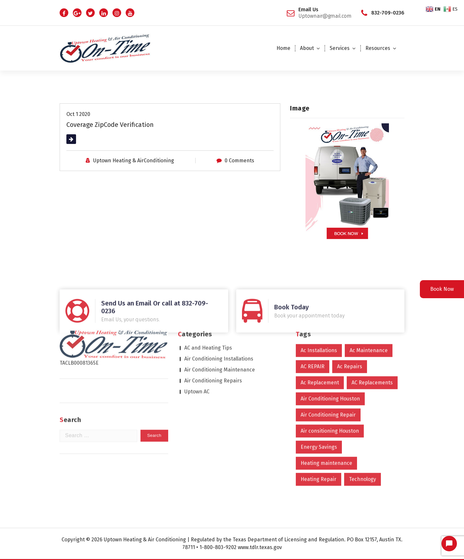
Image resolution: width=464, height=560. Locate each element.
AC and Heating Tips (208, 294)
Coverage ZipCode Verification (110, 124)
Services (340, 48)
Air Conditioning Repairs (213, 327)
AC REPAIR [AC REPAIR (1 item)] (312, 312)
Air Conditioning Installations (218, 305)
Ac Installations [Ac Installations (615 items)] (319, 296)
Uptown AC (196, 338)
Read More (79, 138)
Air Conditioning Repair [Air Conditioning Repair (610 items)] (328, 361)
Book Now (442, 289)
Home (283, 48)
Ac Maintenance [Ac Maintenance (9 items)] (369, 296)
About (307, 48)
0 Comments (239, 160)
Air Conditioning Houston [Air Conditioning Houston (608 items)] (330, 345)
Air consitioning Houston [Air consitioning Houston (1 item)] (330, 377)
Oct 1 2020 (78, 113)
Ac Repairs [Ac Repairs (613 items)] (349, 312)
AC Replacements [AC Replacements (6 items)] (372, 329)
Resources (377, 48)
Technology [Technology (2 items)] (362, 425)
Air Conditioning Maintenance (219, 316)
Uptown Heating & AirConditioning (133, 160)
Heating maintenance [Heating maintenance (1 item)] (326, 409)
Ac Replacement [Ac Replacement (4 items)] (320, 329)
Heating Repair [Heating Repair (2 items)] (318, 425)
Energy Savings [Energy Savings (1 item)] (319, 393)
